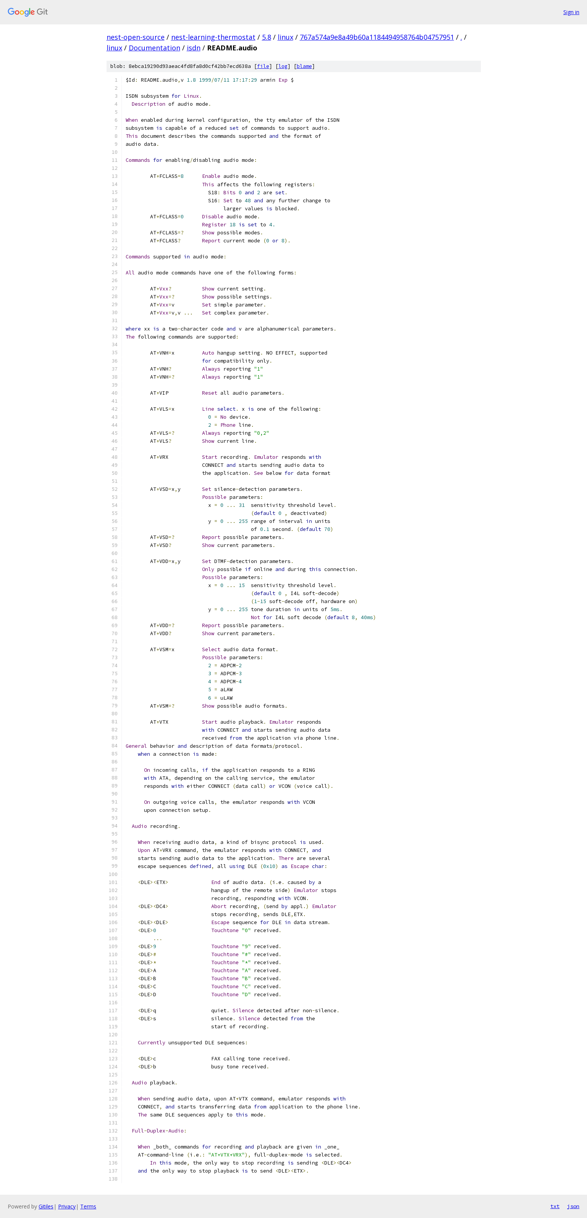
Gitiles (46, 1206)
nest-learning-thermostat (213, 37)
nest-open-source (136, 37)
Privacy (67, 1206)
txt (555, 1206)
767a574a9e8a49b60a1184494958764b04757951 (377, 37)
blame (304, 66)
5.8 (266, 37)
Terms (88, 1206)
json (573, 1206)
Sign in (571, 12)
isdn (194, 47)
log (283, 66)
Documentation (154, 47)
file (263, 66)
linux (285, 37)
